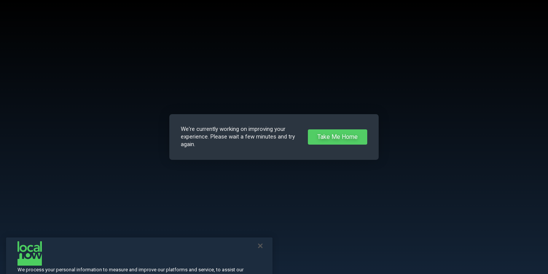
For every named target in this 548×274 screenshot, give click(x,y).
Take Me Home (337, 136)
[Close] (260, 252)
